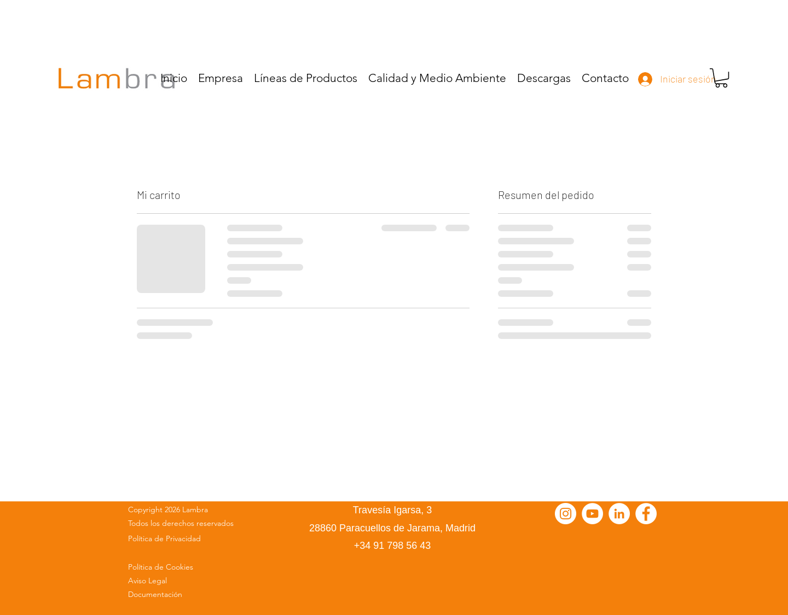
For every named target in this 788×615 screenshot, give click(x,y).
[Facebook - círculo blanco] (646, 513)
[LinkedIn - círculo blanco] (619, 513)
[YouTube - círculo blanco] (592, 513)
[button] (721, 77)
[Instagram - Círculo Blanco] (565, 513)
